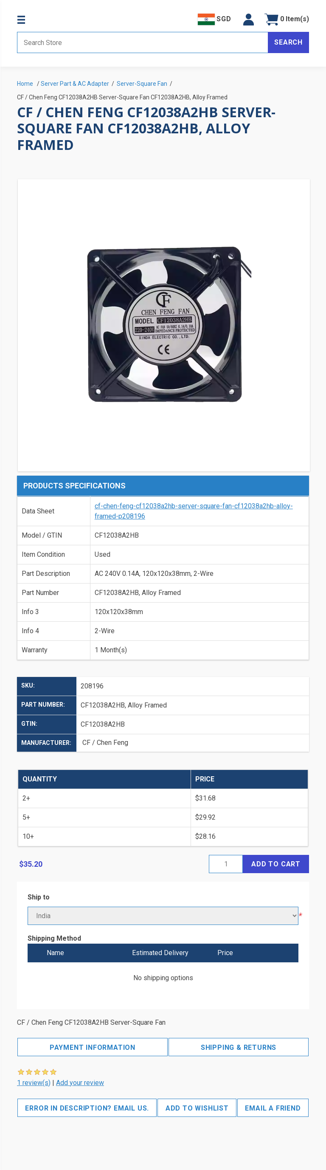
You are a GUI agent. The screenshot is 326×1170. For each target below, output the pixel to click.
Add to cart (276, 864)
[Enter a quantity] (226, 864)
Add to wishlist (197, 1108)
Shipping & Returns (238, 1047)
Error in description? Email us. (87, 1108)
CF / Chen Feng (105, 743)
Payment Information (92, 1047)
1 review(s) (34, 1083)
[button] (248, 19)
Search (288, 42)
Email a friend (273, 1108)
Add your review (80, 1083)
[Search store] (142, 42)
